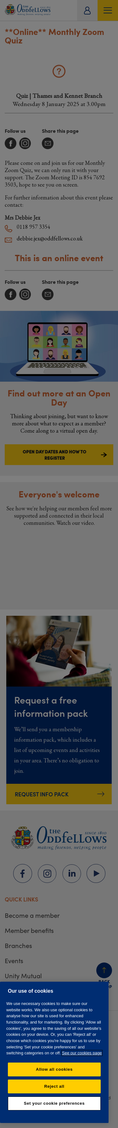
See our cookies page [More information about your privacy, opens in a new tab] (82, 1053)
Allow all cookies (54, 1069)
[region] (54, 1052)
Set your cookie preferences (54, 1103)
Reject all (54, 1086)
